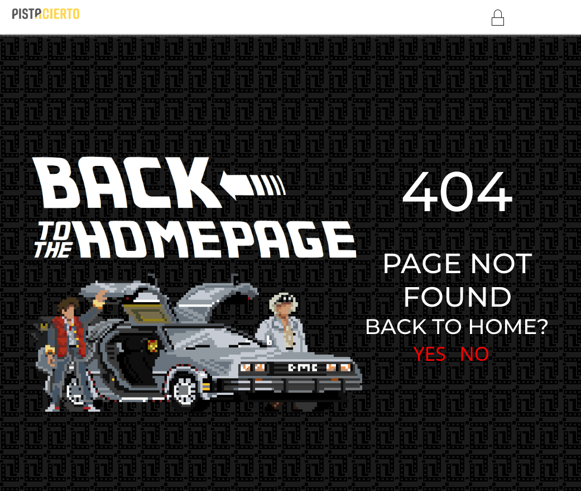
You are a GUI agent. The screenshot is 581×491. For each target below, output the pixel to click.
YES (430, 353)
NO (474, 353)
